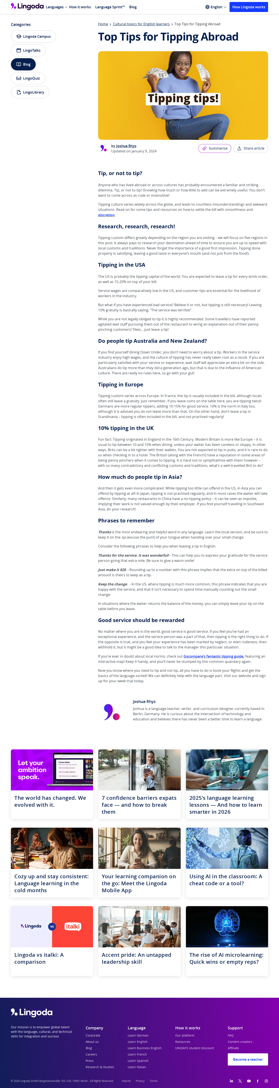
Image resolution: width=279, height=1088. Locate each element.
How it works (80, 7)
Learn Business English (145, 1048)
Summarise (215, 148)
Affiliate (233, 1048)
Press (90, 1060)
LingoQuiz (28, 78)
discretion (106, 215)
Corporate (93, 1035)
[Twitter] (240, 1081)
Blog (133, 7)
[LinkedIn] (231, 1081)
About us (92, 1042)
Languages (55, 7)
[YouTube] (248, 1081)
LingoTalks (28, 50)
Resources (182, 1042)
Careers (91, 1054)
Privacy (140, 1081)
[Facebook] (257, 1081)
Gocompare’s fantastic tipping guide (213, 656)
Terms (154, 1081)
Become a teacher (248, 1059)
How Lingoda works (248, 7)
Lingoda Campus (33, 36)
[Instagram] (266, 1081)
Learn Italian (137, 1067)
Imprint (126, 1081)
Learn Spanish (138, 1060)
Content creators (240, 1042)
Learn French (137, 1054)
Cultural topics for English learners (141, 24)
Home (103, 24)
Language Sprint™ (110, 7)
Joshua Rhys (126, 145)
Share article (250, 148)
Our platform (184, 1035)
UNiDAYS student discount (194, 1048)
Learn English (138, 1042)
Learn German (138, 1035)
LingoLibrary (30, 92)
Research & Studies (100, 1067)
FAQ (231, 1035)
